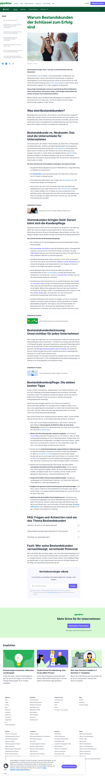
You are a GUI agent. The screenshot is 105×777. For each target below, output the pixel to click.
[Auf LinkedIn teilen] (6, 64)
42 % (35, 458)
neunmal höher (62, 275)
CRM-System (34, 253)
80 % (71, 153)
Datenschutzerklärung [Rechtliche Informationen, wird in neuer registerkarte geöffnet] (23, 769)
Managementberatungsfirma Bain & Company (52, 349)
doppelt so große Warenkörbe (67, 262)
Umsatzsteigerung (53, 272)
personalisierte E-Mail (44, 454)
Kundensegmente (59, 148)
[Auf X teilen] (10, 64)
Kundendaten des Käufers (41, 248)
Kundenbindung (45, 429)
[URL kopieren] (13, 64)
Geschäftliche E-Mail (41, 586)
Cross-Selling (34, 436)
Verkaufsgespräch (68, 180)
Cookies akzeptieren (69, 766)
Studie (39, 76)
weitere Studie (38, 293)
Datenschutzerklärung (53, 592)
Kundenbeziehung (66, 189)
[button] (5, 765)
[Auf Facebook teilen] (3, 64)
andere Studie (54, 83)
